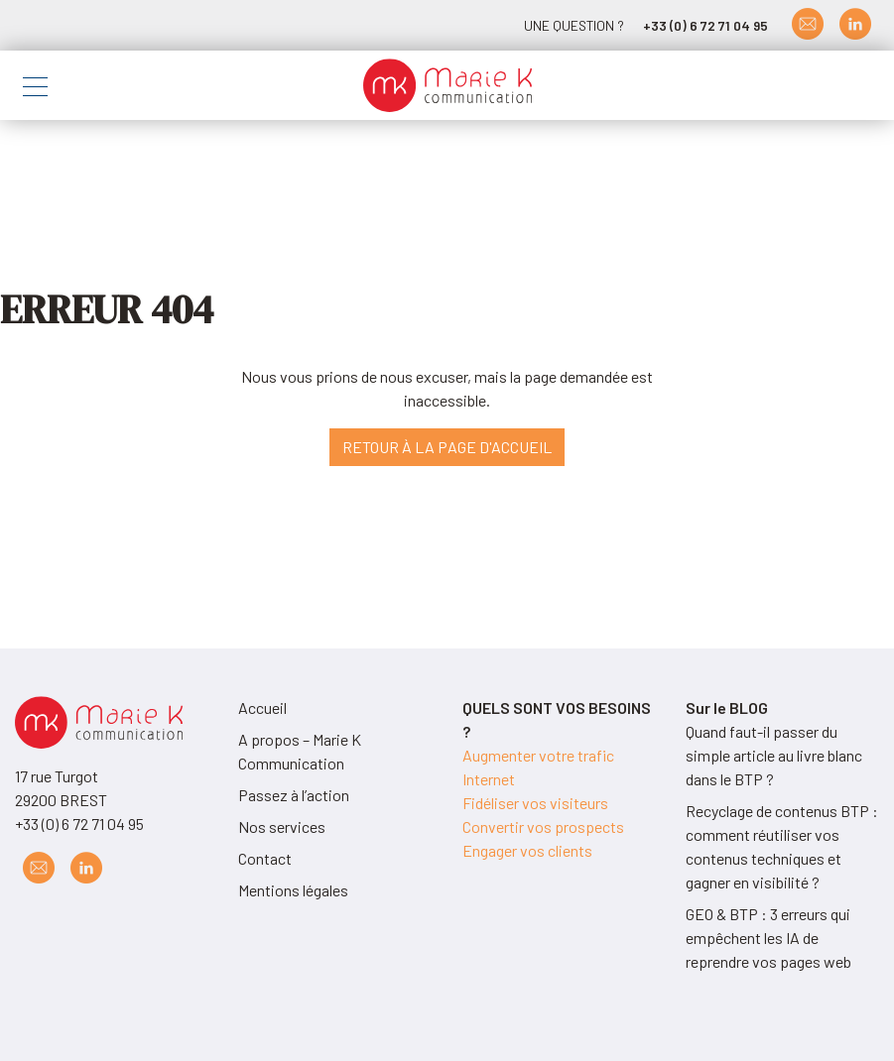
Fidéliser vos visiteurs (535, 802)
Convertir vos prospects (543, 826)
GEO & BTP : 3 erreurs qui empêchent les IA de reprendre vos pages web (768, 937)
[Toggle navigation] (35, 89)
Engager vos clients (527, 850)
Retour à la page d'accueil (447, 446)
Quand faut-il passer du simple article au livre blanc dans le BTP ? (774, 755)
